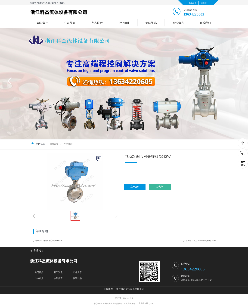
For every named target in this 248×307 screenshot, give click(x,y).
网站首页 (54, 144)
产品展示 (68, 144)
